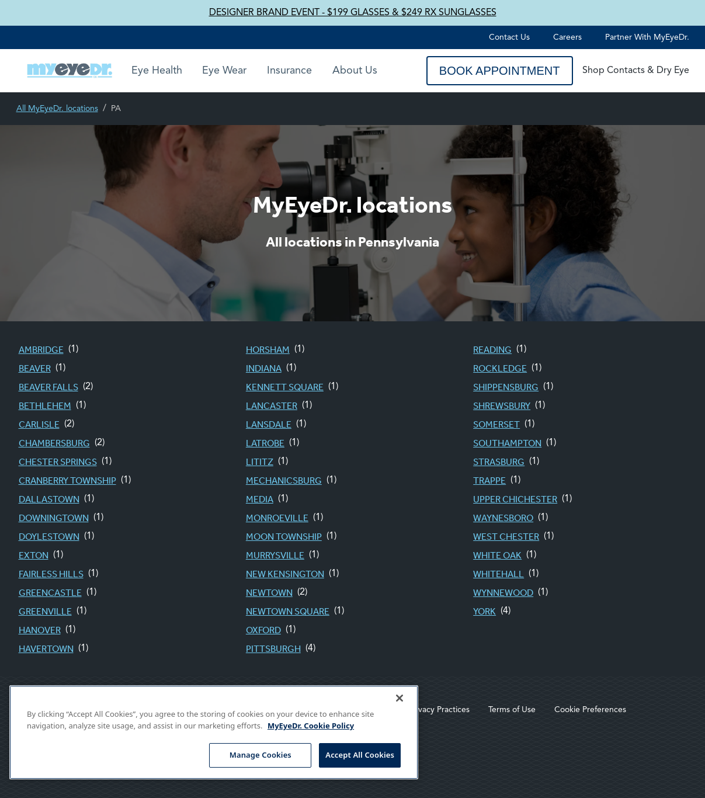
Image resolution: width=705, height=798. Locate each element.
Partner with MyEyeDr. (647, 37)
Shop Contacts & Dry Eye (635, 70)
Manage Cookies (260, 755)
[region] (213, 732)
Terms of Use (512, 710)
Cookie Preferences (590, 710)
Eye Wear (224, 70)
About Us (354, 70)
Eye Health (156, 70)
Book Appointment (499, 70)
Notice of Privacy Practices (421, 710)
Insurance (289, 70)
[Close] (399, 698)
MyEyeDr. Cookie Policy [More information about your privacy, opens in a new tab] (311, 725)
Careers (567, 37)
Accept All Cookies (359, 755)
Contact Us (509, 37)
